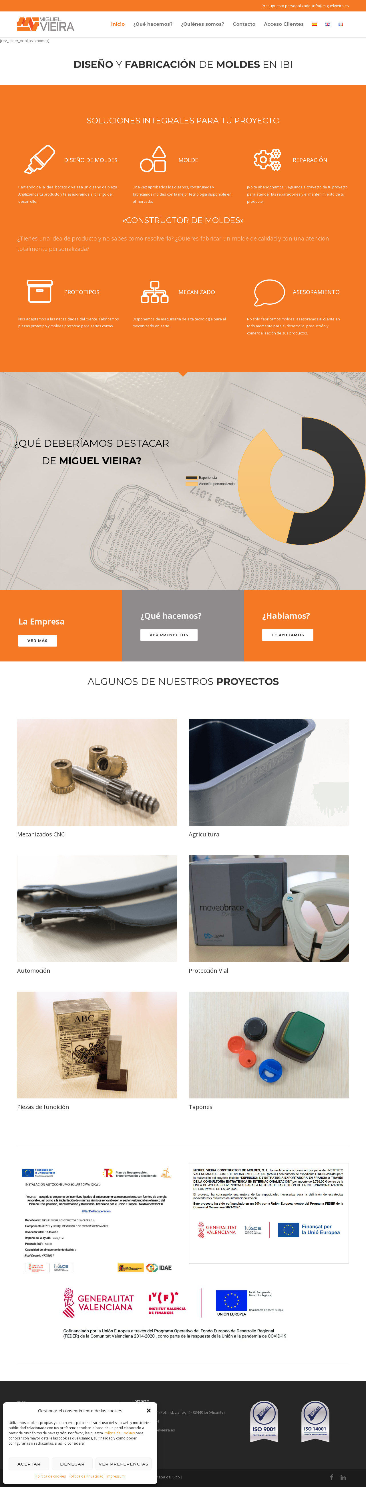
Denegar (72, 1464)
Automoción (33, 970)
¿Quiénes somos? (202, 24)
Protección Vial (208, 970)
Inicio (118, 24)
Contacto (244, 24)
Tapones (200, 1107)
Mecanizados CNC (41, 834)
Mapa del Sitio (167, 1477)
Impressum (115, 1476)
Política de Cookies (119, 1433)
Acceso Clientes (284, 24)
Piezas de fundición (43, 1107)
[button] (149, 1410)
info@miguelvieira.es (330, 5)
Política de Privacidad (86, 1476)
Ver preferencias (123, 1464)
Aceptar (29, 1464)
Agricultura (204, 834)
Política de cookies (50, 1476)
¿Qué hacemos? (152, 24)
